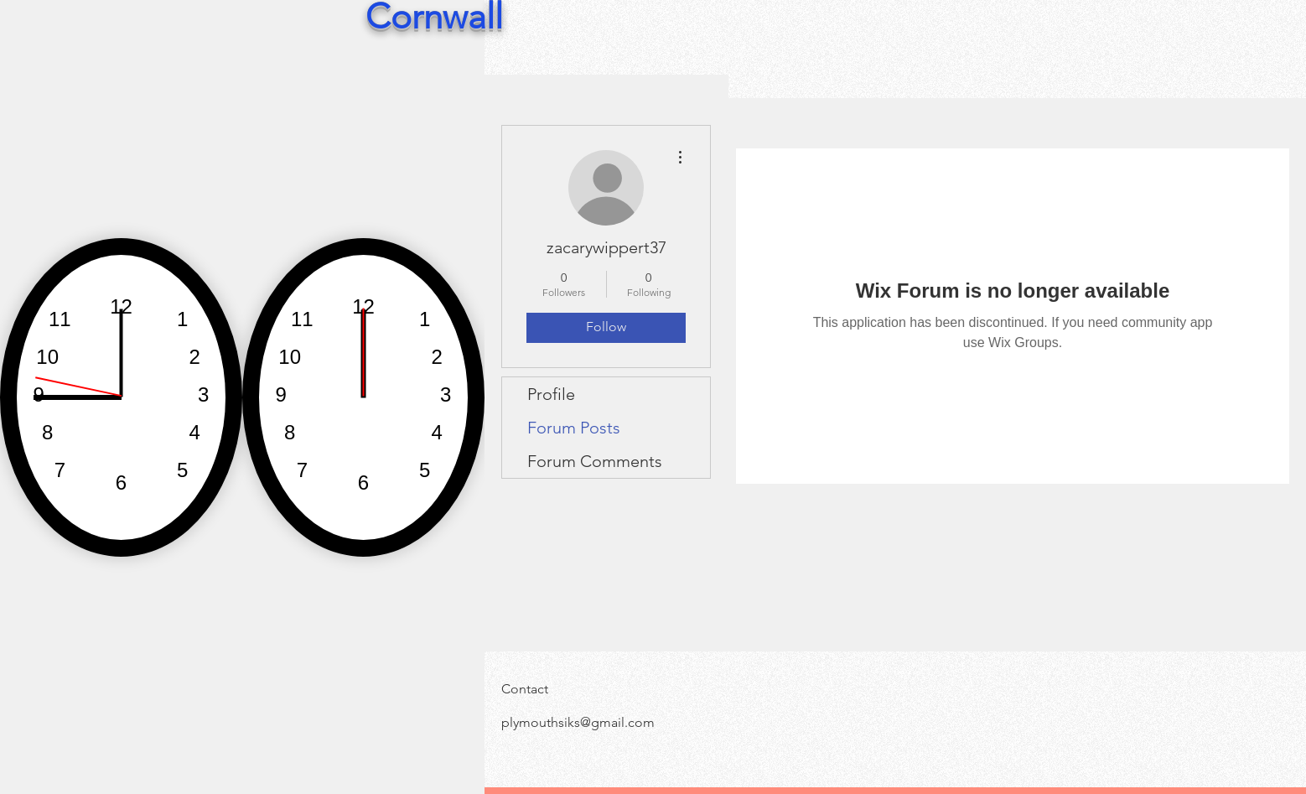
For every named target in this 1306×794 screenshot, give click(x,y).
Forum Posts (573, 428)
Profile (551, 394)
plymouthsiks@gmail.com (578, 722)
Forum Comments (594, 461)
